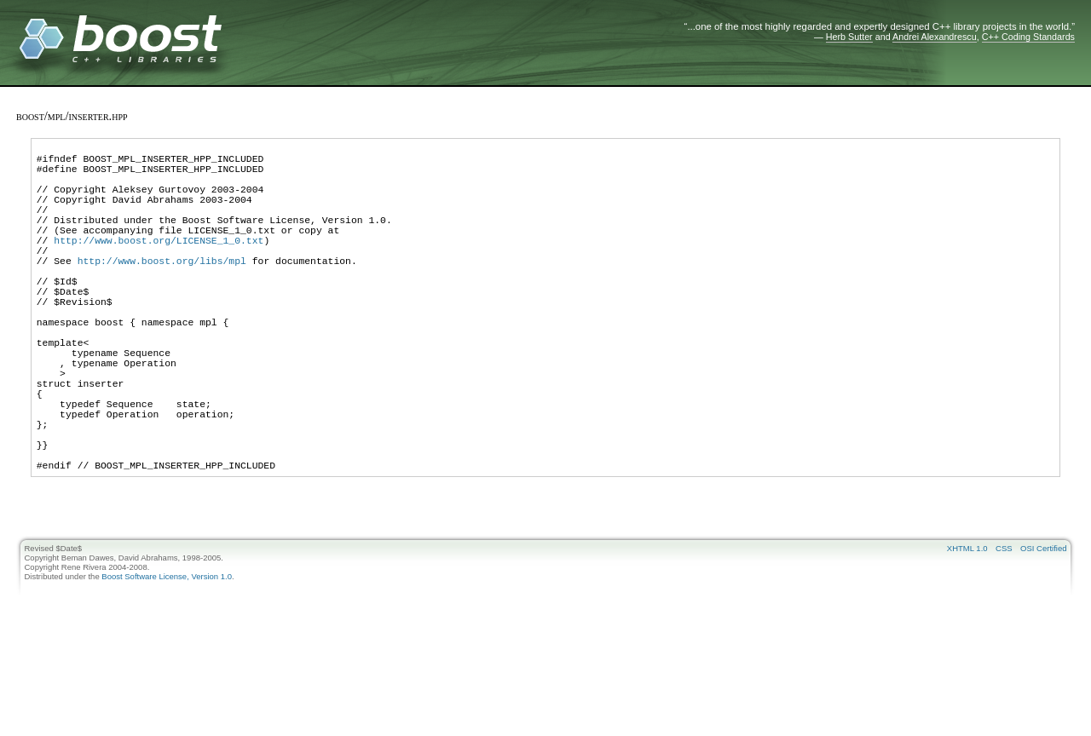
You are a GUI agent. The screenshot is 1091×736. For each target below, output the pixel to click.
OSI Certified (1043, 630)
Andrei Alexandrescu (934, 37)
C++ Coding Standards (1028, 37)
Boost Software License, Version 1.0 (166, 658)
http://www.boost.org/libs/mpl (162, 291)
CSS (1004, 630)
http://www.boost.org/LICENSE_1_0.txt (158, 265)
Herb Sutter (849, 37)
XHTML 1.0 (967, 630)
